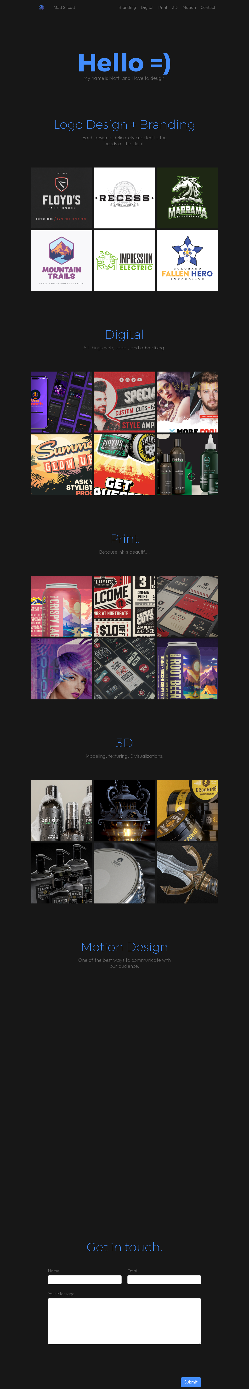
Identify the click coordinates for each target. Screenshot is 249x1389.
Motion (189, 7)
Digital (147, 7)
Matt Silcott (64, 7)
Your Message (61, 1294)
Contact (208, 7)
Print (162, 7)
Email (132, 1271)
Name (53, 1271)
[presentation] (164, 1360)
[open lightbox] (61, 198)
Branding (127, 7)
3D (175, 7)
